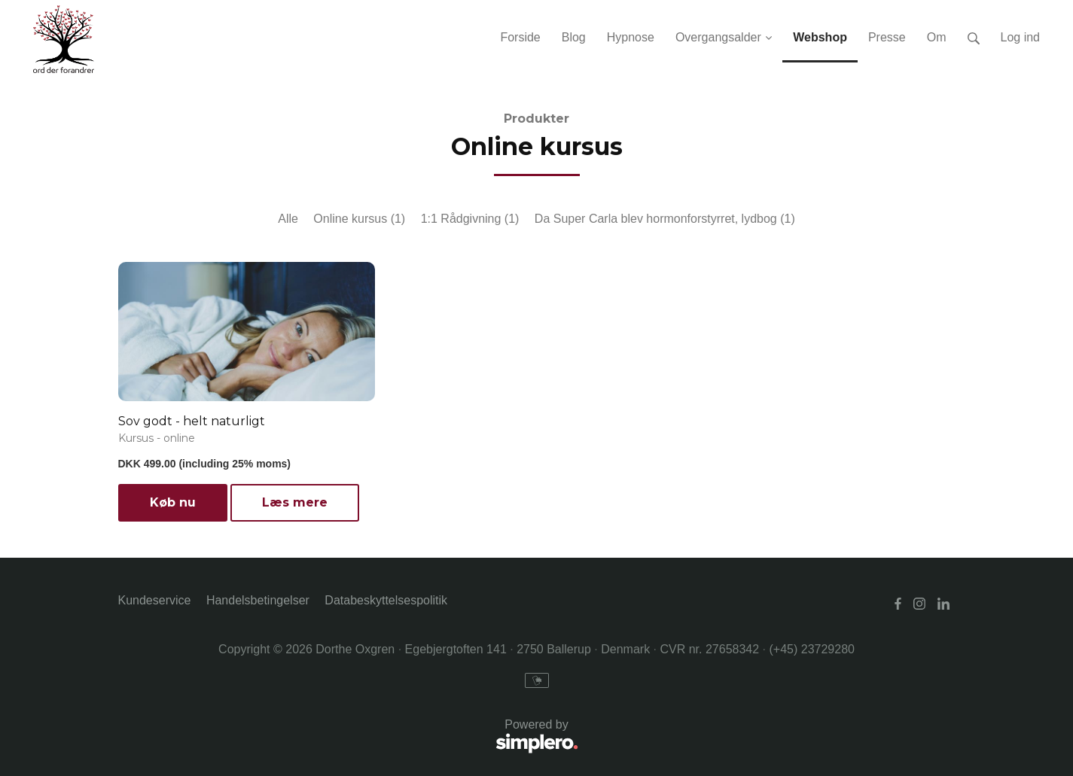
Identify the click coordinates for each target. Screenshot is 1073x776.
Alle (288, 218)
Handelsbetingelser (257, 600)
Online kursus (359, 218)
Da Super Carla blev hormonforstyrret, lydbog (665, 218)
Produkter (536, 118)
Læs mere (295, 502)
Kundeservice (154, 600)
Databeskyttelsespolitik (386, 600)
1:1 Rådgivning (470, 218)
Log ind (1021, 37)
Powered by (348, 737)
